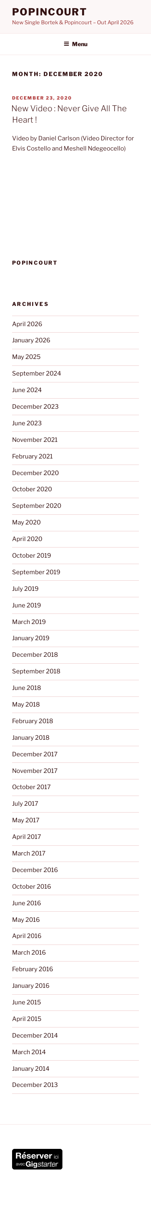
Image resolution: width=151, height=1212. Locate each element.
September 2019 (36, 572)
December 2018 (35, 654)
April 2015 (26, 1019)
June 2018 (26, 688)
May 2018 (26, 704)
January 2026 (31, 340)
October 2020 (32, 489)
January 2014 (31, 1068)
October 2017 (31, 787)
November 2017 (35, 771)
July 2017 (25, 803)
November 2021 (35, 440)
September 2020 (36, 505)
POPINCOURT (49, 12)
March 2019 (29, 622)
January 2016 (31, 985)
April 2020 (27, 539)
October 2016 (31, 886)
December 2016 (35, 870)
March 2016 (29, 952)
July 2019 (25, 588)
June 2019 (26, 605)
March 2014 (29, 1052)
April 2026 (27, 324)
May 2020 (26, 522)
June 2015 (26, 1002)
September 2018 (36, 671)
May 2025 (26, 357)
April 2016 (26, 936)
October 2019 (31, 555)
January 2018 (31, 737)
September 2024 (36, 373)
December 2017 (35, 754)
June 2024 (27, 390)
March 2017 (29, 853)
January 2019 (31, 638)
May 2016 (26, 919)
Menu (75, 43)
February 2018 (32, 721)
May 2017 (25, 820)
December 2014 (35, 1035)
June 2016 (26, 903)
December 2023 (35, 406)
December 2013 (35, 1085)
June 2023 (27, 423)
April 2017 (26, 837)
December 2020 (35, 473)
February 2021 (32, 456)
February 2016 (32, 969)
